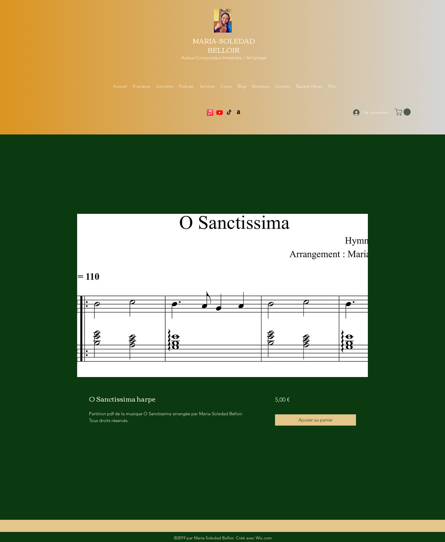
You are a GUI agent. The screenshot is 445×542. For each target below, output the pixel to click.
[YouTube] (219, 112)
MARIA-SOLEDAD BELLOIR (224, 45)
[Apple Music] (210, 112)
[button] (403, 112)
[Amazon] (238, 112)
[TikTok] (229, 112)
